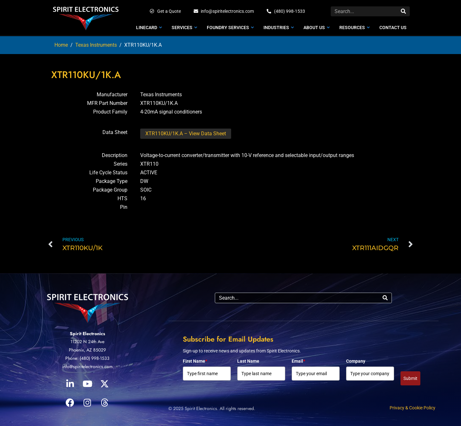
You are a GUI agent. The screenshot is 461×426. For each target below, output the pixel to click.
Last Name (248, 361)
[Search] (403, 11)
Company (355, 361)
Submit (410, 378)
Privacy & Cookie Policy (412, 407)
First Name (195, 361)
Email (298, 361)
